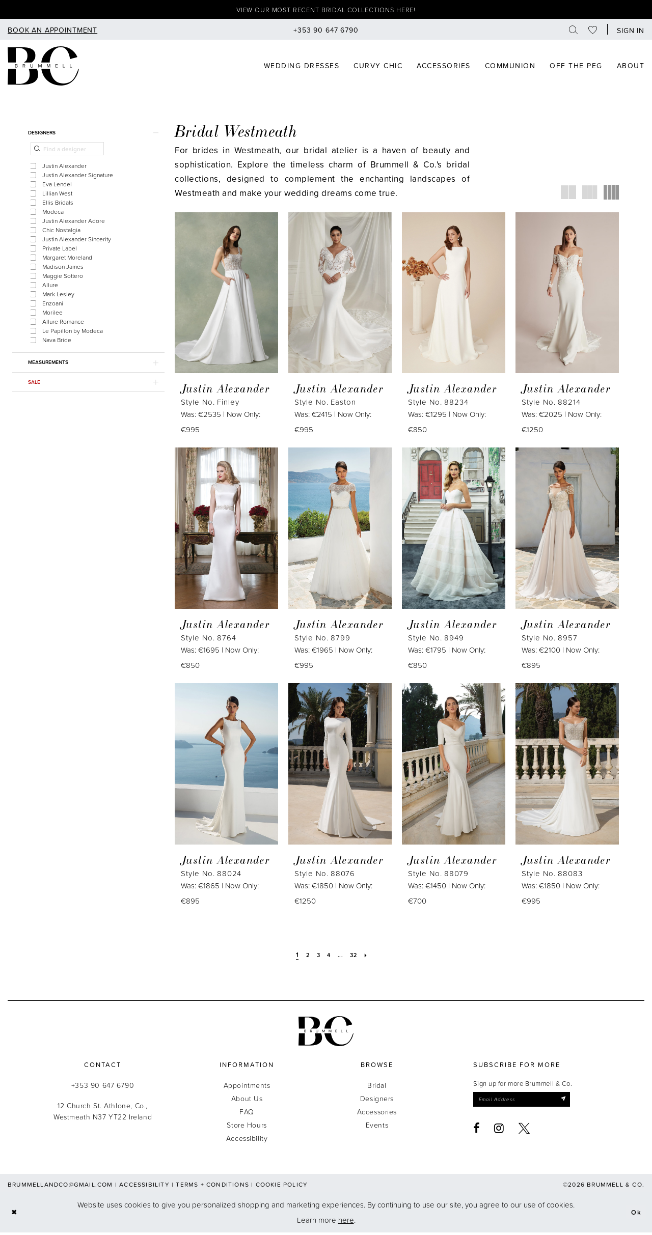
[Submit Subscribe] (578, 1102)
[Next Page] (371, 956)
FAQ (246, 1113)
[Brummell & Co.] (326, 1033)
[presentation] (226, 295)
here (346, 1222)
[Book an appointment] (52, 31)
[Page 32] (356, 956)
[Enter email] (530, 1102)
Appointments (247, 1087)
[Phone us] (326, 31)
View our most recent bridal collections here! (326, 11)
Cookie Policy (282, 1186)
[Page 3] (317, 956)
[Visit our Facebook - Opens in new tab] (476, 1132)
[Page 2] (304, 956)
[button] (628, 31)
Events (377, 1127)
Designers (377, 1100)
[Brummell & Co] (43, 68)
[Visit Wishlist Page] (593, 31)
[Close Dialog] (15, 1215)
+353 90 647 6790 (102, 1087)
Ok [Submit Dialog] (635, 1214)
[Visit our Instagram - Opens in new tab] (499, 1132)
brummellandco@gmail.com (60, 1186)
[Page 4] (328, 956)
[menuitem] (52, 31)
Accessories (377, 1113)
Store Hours (246, 1127)
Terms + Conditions (212, 1186)
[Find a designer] (67, 155)
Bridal (376, 1087)
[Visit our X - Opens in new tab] (524, 1132)
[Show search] (573, 31)
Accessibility (247, 1140)
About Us (247, 1100)
